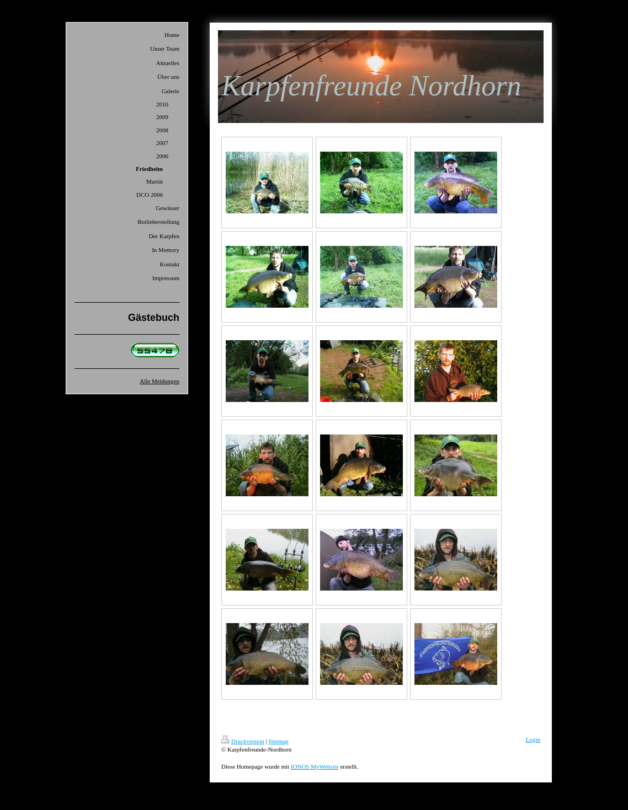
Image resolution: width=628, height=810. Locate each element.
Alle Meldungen (159, 381)
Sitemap (279, 741)
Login (533, 739)
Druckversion (242, 741)
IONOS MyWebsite (315, 766)
